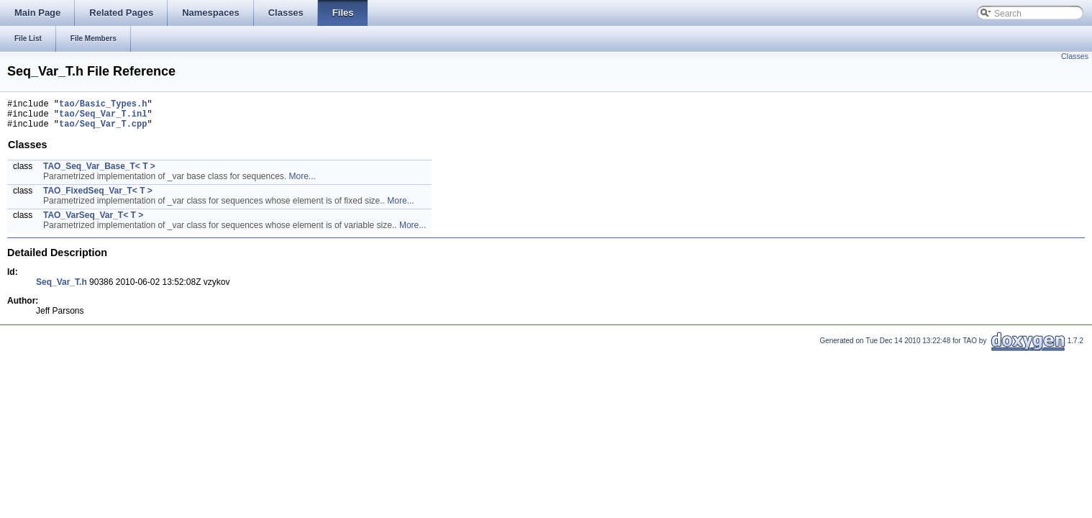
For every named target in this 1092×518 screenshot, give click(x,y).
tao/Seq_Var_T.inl (103, 118)
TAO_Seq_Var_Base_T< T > (99, 173)
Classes (1074, 56)
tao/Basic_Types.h (103, 105)
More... (302, 183)
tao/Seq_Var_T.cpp (103, 130)
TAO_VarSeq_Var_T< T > (93, 222)
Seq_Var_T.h (61, 288)
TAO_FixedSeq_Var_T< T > (98, 197)
